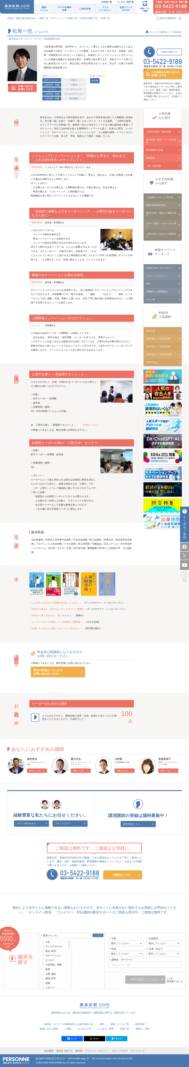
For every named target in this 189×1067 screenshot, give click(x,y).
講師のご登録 (143, 1028)
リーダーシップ (73, 89)
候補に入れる (35, 771)
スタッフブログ (62, 824)
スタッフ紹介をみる (34, 824)
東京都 (94, 80)
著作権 (78, 1050)
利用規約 (105, 2)
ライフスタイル (53, 946)
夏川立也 (76, 759)
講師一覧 (43, 18)
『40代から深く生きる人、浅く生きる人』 (51, 615)
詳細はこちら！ (91, 425)
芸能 (47, 982)
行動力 (74, 80)
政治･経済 (50, 950)
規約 (102, 1023)
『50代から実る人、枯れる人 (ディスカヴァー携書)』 (57, 609)
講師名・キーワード (121, 959)
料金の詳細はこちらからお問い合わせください (48, 672)
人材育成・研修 (51, 84)
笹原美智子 (164, 759)
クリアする (98, 935)
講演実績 (140, 1023)
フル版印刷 (176, 32)
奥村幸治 (32, 759)
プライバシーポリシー (97, 1050)
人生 (47, 941)
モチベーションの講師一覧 (64, 18)
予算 (113, 938)
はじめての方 (84, 1028)
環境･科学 (50, 978)
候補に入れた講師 (48, 1028)
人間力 (74, 84)
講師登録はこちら (136, 824)
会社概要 (49, 1050)
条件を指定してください (145, 978)
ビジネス (51, 89)
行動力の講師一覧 (88, 18)
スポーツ (50, 987)
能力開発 (73, 98)
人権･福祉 (50, 973)
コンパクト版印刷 (158, 32)
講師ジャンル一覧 (119, 1023)
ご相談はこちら (121, 874)
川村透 (118, 759)
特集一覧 (124, 1028)
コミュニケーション (73, 94)
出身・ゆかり (156, 948)
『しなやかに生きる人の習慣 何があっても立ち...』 (56, 602)
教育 (47, 968)
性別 (113, 948)
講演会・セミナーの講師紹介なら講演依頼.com (68, 1023)
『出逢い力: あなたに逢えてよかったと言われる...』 (56, 628)
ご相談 (67, 1028)
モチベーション (51, 80)
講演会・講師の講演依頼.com (21, 18)
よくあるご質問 (124, 2)
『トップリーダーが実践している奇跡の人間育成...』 (57, 622)
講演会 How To (64, 1050)
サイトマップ (138, 1050)
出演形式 (153, 938)
